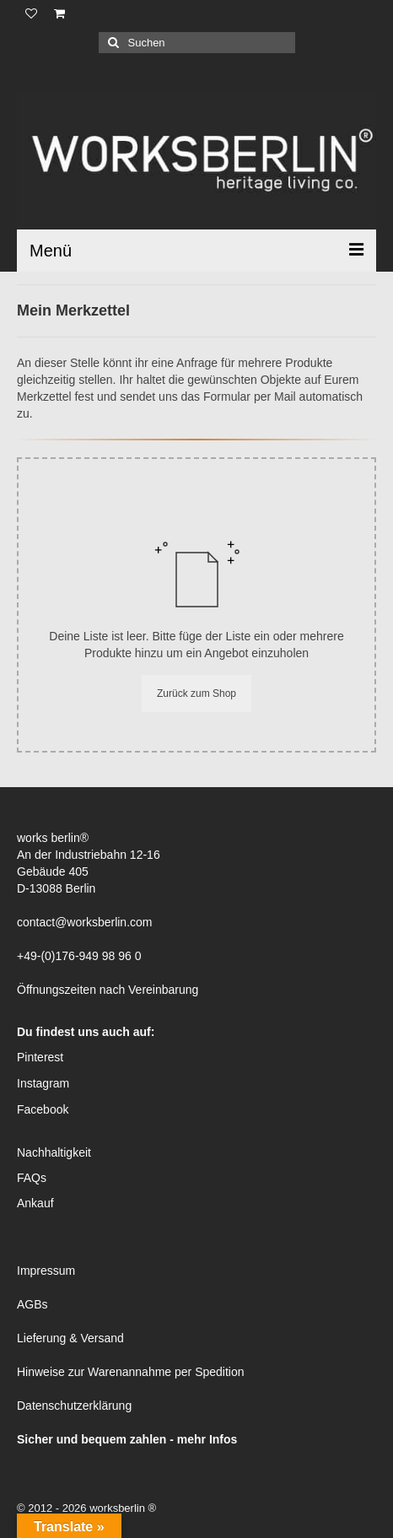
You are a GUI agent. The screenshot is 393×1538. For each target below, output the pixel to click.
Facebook (42, 1109)
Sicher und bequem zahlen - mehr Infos (127, 1439)
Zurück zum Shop (196, 693)
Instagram (43, 1083)
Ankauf (35, 1203)
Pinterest (40, 1057)
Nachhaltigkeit (54, 1152)
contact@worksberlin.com (85, 922)
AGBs (32, 1304)
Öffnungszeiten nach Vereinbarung (107, 989)
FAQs (31, 1178)
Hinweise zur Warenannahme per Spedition (131, 1372)
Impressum (46, 1270)
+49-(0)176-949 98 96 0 (79, 956)
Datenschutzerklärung (74, 1405)
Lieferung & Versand (70, 1338)
